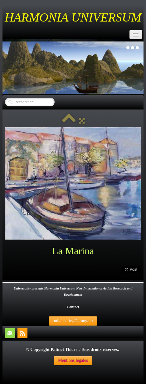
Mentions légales (73, 360)
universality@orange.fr (73, 320)
